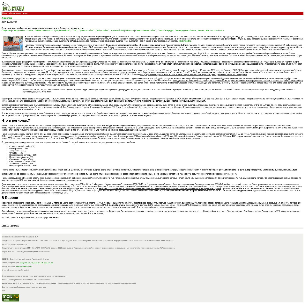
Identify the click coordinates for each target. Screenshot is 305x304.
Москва (201, 30)
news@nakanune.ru (24, 266)
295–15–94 (38, 263)
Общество (6, 30)
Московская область (215, 30)
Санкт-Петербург (165, 30)
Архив (25, 13)
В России (129, 30)
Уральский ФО (117, 30)
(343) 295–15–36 (26, 263)
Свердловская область (22, 30)
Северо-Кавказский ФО (145, 30)
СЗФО (74, 30)
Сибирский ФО (102, 30)
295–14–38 (48, 263)
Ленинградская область (185, 30)
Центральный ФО (62, 30)
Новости (6, 13)
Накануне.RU (185, 41)
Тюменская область (43, 30)
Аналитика (16, 13)
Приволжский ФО (86, 30)
